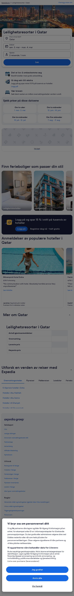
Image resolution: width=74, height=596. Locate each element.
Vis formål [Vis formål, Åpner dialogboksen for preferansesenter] (37, 586)
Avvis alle (37, 578)
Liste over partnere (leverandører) (23, 561)
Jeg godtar (37, 569)
